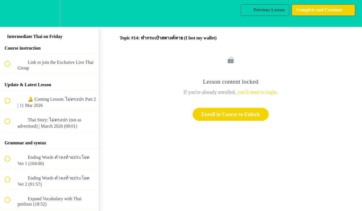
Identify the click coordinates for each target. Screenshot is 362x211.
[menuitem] (49, 13)
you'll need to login (257, 92)
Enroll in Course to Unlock (230, 114)
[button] (10, 13)
